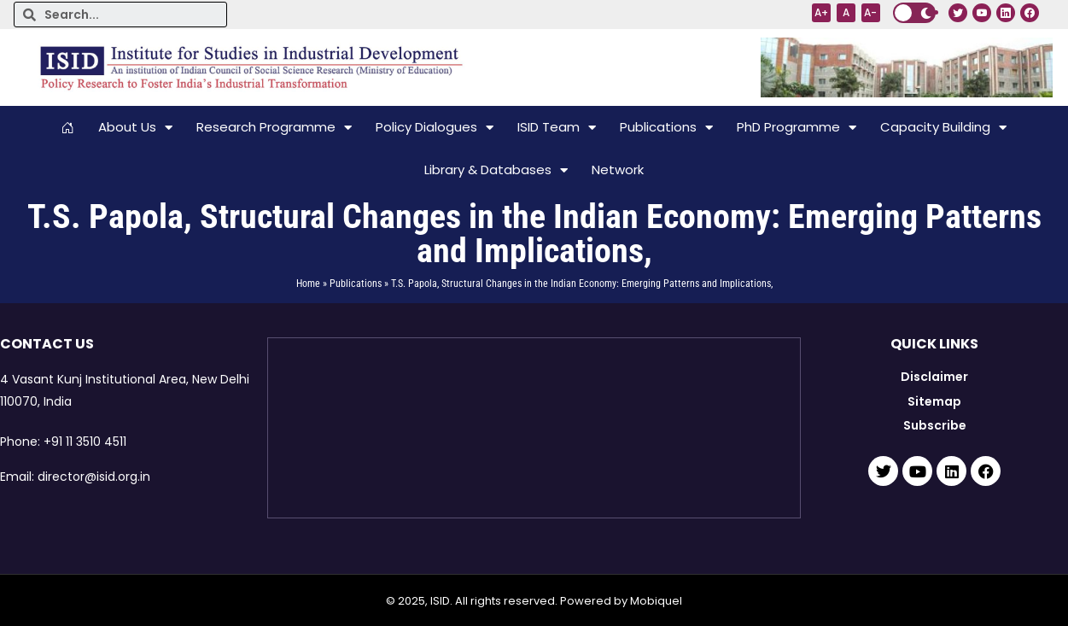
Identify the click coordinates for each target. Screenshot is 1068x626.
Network (618, 169)
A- (870, 12)
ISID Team (556, 128)
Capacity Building (943, 128)
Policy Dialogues (434, 128)
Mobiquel (656, 601)
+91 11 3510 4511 (85, 441)
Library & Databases (496, 170)
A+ (821, 12)
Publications (666, 128)
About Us (135, 128)
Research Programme (274, 128)
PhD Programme (796, 128)
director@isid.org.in (94, 476)
